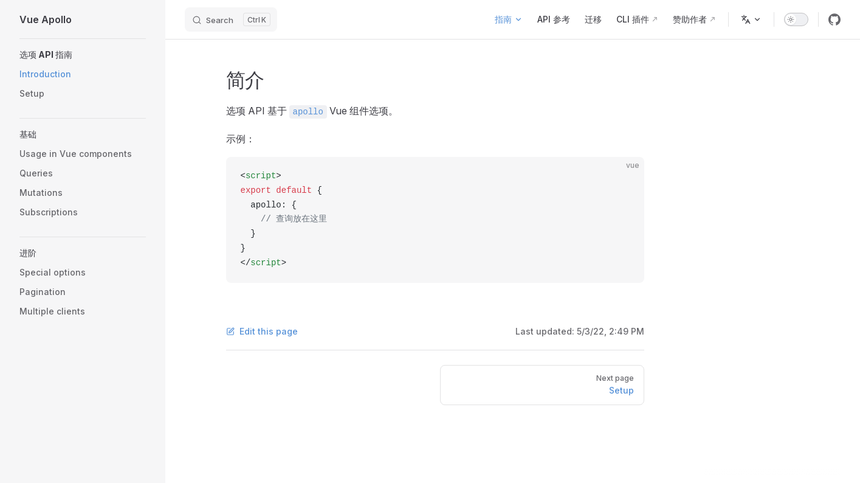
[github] (834, 19)
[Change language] (751, 19)
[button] (82, 54)
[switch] (796, 19)
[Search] (231, 19)
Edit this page (262, 331)
